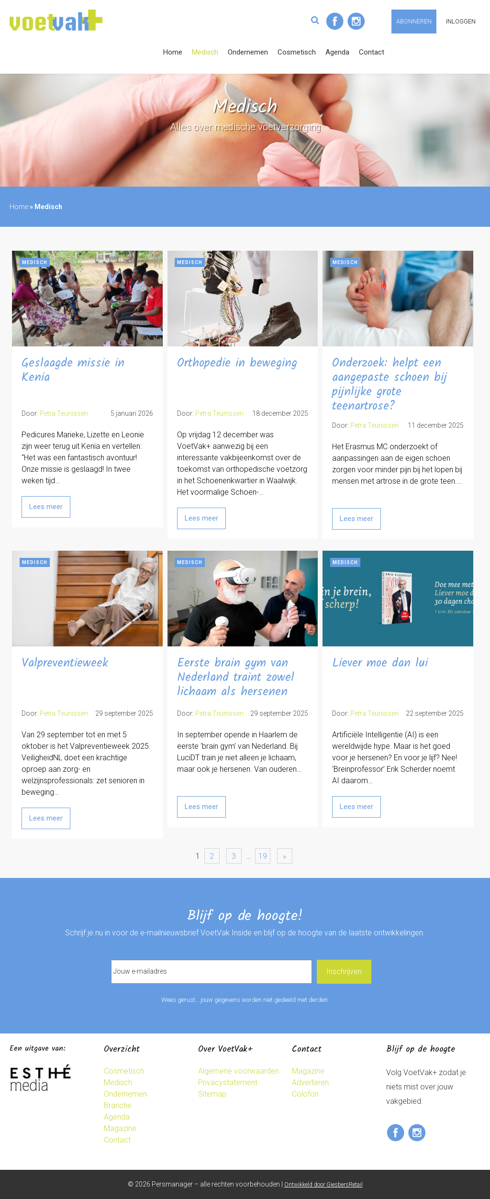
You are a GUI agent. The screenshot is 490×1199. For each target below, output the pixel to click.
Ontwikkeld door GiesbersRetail (323, 1184)
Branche (118, 1105)
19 (262, 856)
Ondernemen (248, 52)
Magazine (120, 1128)
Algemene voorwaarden (238, 1071)
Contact (371, 52)
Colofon (305, 1094)
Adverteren (310, 1082)
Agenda (337, 52)
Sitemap (212, 1094)
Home (172, 52)
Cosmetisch (297, 52)
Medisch (205, 52)
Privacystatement (227, 1082)
